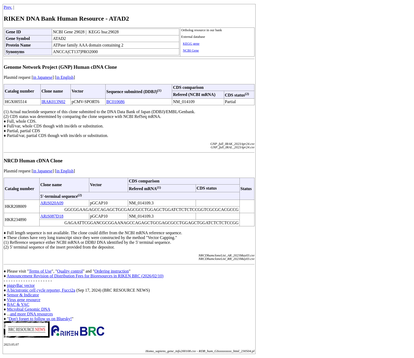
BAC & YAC (18, 304)
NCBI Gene (191, 50)
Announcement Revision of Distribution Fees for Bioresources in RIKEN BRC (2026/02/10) (85, 276)
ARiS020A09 (51, 203)
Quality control (70, 271)
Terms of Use (40, 271)
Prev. (8, 7)
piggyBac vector (21, 285)
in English (64, 77)
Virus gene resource (23, 299)
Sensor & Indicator (23, 295)
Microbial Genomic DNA (28, 309)
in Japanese (42, 77)
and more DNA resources (31, 314)
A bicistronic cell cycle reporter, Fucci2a (41, 290)
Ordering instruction (112, 271)
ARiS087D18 (51, 216)
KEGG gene (191, 43)
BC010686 (115, 101)
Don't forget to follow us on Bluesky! (40, 318)
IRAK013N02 (53, 101)
